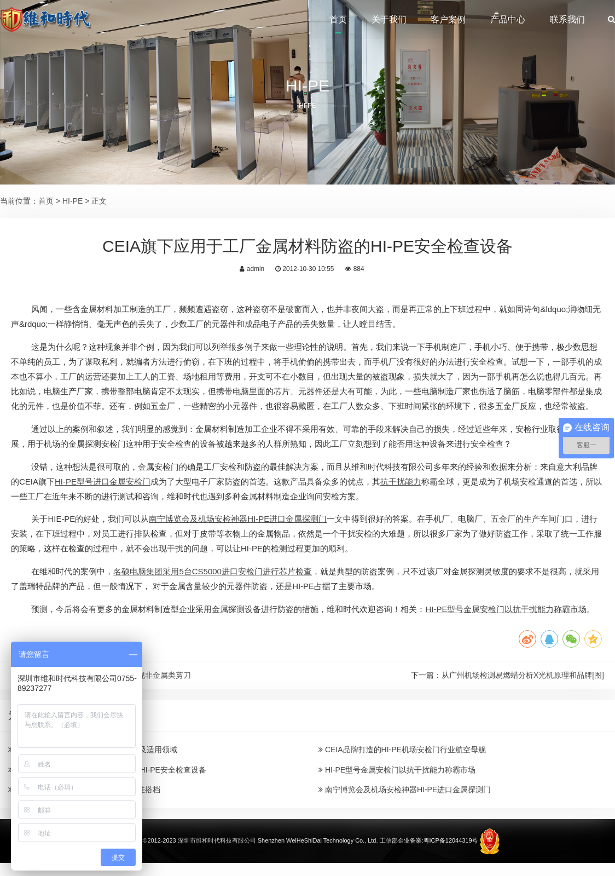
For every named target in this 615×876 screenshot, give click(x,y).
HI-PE (72, 201)
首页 (338, 19)
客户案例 (448, 19)
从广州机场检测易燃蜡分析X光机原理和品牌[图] (523, 675)
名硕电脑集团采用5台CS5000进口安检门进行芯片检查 (212, 571)
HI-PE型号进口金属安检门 (102, 481)
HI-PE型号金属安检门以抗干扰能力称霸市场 (506, 609)
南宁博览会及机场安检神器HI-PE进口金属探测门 (238, 518)
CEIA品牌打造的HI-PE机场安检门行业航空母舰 (402, 749)
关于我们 (389, 19)
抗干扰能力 (400, 481)
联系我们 (567, 19)
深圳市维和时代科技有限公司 (217, 840)
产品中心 (507, 19)
